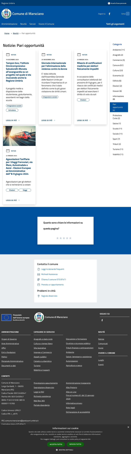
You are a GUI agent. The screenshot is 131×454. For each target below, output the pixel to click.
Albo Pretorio (71, 387)
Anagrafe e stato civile (43, 339)
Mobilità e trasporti (42, 370)
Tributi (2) (117, 144)
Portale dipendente (42, 405)
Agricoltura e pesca (74, 365)
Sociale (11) (117, 133)
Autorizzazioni (72, 361)
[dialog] (65, 439)
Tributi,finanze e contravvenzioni (79, 347)
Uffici (3, 347)
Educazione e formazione (76, 338)
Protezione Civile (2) (117, 117)
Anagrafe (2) (118, 54)
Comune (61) (118, 65)
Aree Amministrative (10, 343)
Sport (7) (116, 138)
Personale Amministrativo (12, 361)
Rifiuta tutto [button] (75, 444)
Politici (4, 356)
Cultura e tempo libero (43, 343)
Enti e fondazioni (8, 352)
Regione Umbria (8, 3)
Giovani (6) (117, 91)
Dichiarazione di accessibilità (78, 412)
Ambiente (70, 352)
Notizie (11, 55)
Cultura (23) (118, 70)
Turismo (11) (118, 149)
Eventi (101, 364)
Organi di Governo (9, 339)
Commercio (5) (119, 60)
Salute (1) (117, 123)
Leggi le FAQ (39, 391)
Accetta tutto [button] (56, 444)
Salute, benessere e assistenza (79, 356)
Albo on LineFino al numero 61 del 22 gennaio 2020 (80, 395)
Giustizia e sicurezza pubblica (78, 343)
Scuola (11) (117, 128)
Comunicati (103, 343)
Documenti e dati (8, 365)
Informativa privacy (74, 403)
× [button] (128, 427)
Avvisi (100, 347)
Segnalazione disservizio (44, 387)
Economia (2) (118, 75)
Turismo (37, 365)
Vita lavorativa (40, 347)
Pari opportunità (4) (118, 107)
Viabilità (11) (118, 154)
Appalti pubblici (40, 356)
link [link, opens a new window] (89, 439)
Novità (15, 33)
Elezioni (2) (117, 85)
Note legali (70, 407)
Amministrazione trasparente (78, 383)
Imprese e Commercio (43, 352)
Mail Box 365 (39, 400)
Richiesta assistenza (42, 396)
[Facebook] (104, 13)
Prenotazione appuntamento (46, 383)
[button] (65, 450)
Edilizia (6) (117, 80)
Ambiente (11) (119, 49)
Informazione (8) (118, 98)
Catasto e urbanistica (42, 361)
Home (6, 33)
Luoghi (101, 360)
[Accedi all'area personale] (117, 3)
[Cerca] (127, 14)
